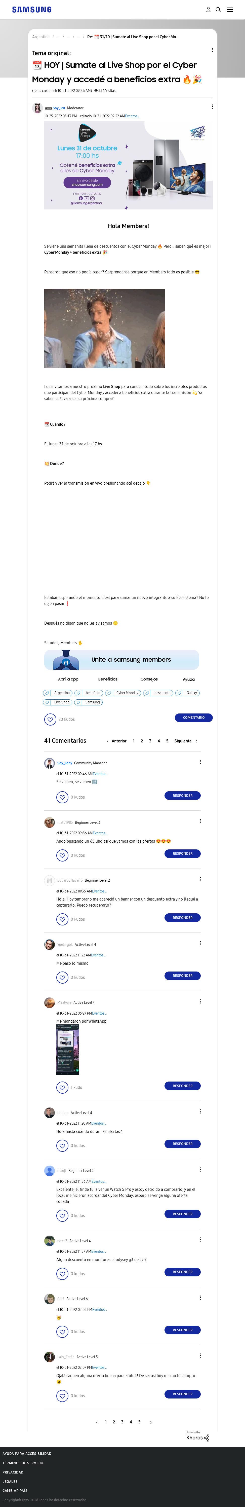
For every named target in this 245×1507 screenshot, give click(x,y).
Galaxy (192, 693)
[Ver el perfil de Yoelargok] (65, 945)
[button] (204, 107)
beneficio (93, 693)
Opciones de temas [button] (204, 50)
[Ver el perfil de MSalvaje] (64, 1002)
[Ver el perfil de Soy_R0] (59, 108)
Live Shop (61, 702)
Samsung (93, 702)
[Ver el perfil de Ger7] (60, 1299)
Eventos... (132, 116)
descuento (162, 693)
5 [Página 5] (167, 741)
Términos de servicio (23, 1463)
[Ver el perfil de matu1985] (65, 822)
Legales (10, 1482)
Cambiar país (15, 1491)
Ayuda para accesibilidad (27, 1454)
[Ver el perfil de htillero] (63, 1113)
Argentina (62, 693)
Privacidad (13, 1472)
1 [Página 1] (134, 741)
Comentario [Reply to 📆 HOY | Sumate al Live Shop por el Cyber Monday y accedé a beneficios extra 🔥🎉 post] (194, 717)
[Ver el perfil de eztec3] (62, 1241)
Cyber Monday (127, 693)
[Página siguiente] (186, 741)
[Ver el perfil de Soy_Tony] (64, 763)
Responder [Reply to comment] (183, 796)
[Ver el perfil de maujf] (61, 1171)
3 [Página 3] (150, 741)
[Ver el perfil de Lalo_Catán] (65, 1357)
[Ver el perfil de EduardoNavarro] (70, 880)
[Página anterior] (118, 741)
